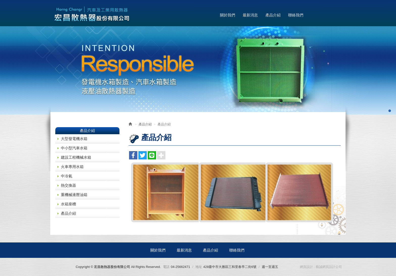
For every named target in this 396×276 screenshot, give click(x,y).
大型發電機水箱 (74, 138)
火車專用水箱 (72, 166)
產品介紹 (68, 213)
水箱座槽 (68, 204)
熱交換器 (68, 185)
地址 (198, 267)
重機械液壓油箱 (74, 194)
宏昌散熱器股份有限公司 (92, 14)
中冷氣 (66, 176)
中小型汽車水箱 (74, 148)
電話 (166, 267)
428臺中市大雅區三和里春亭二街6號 (230, 267)
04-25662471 (180, 267)
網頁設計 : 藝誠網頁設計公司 (321, 267)
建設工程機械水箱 (76, 157)
